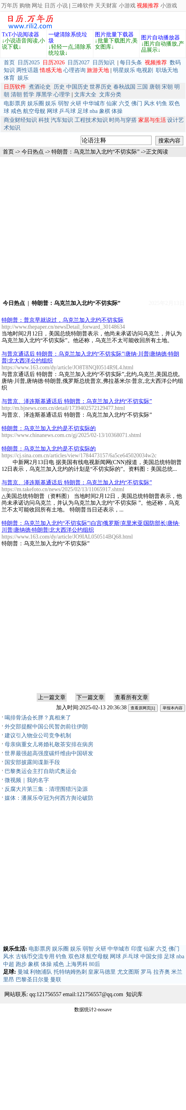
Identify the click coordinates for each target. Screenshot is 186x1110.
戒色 (16, 111)
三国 (142, 87)
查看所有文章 (131, 697)
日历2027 (78, 62)
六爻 (124, 103)
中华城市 (94, 103)
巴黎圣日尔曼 (32, 979)
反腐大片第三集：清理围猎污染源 (46, 789)
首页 (9, 62)
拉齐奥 (161, 972)
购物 (24, 5)
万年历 (9, 5)
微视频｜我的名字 (27, 780)
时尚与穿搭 (123, 120)
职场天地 (167, 70)
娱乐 (23, 78)
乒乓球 (67, 111)
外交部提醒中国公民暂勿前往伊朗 (46, 726)
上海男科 (77, 964)
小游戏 (127, 5)
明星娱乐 (124, 70)
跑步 (21, 964)
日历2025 (29, 62)
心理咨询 (74, 70)
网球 (52, 111)
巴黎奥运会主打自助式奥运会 (41, 771)
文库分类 (110, 94)
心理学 (62, 94)
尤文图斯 (128, 972)
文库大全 (85, 94)
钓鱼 (161, 103)
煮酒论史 (40, 87)
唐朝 (154, 87)
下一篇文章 (90, 697)
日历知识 (103, 62)
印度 (136, 949)
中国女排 (151, 956)
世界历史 (101, 87)
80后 (94, 964)
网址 (37, 5)
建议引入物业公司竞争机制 (38, 735)
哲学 (28, 94)
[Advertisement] (93, 227)
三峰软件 (83, 5)
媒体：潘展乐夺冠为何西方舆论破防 (49, 798)
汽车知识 (62, 120)
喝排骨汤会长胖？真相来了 (38, 718)
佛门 (136, 103)
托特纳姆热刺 (70, 972)
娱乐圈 (35, 103)
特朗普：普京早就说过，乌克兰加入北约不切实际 (62, 320)
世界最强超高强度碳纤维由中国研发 (49, 753)
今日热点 (33, 152)
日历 (49, 5)
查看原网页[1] (143, 708)
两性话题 (27, 70)
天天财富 (106, 5)
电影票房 (15, 103)
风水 (149, 103)
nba (94, 111)
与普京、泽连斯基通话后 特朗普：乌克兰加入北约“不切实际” (77, 401)
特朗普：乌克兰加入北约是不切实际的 (49, 428)
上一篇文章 (52, 697)
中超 (8, 964)
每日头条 (131, 62)
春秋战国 (124, 87)
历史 (59, 87)
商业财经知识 (20, 120)
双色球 (76, 956)
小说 (62, 5)
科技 (44, 120)
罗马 (146, 972)
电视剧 (144, 70)
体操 (117, 111)
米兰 (176, 972)
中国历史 (77, 87)
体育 (9, 78)
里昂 (8, 979)
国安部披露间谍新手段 (32, 762)
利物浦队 (41, 972)
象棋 (104, 111)
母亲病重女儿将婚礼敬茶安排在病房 (49, 744)
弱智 (63, 103)
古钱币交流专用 (35, 956)
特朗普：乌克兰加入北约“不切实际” (95, 152)
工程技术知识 (91, 120)
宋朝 (167, 87)
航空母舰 (34, 111)
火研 (75, 103)
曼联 (55, 979)
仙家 (111, 103)
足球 (82, 111)
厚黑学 (44, 94)
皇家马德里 (102, 972)
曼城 (23, 972)
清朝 (16, 94)
